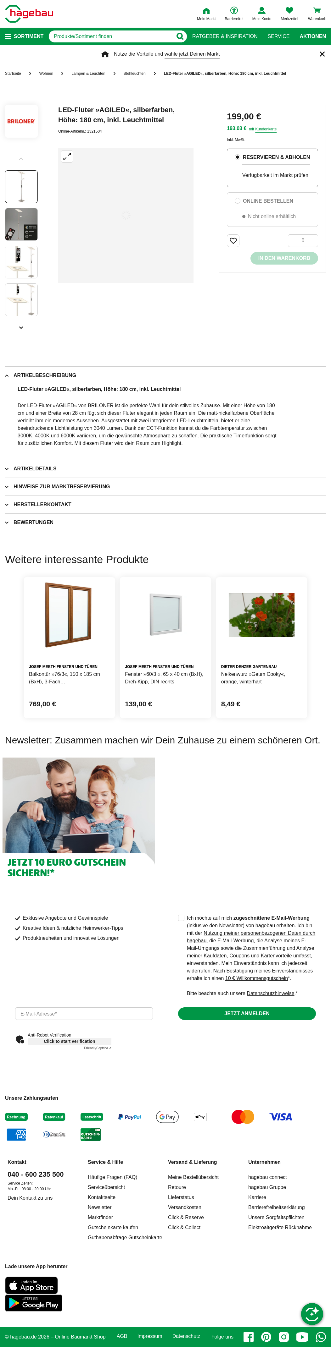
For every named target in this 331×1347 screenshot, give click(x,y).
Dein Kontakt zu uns (30, 1198)
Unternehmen (264, 1162)
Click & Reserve (186, 1217)
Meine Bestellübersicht (193, 1177)
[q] (111, 36)
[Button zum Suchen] (180, 36)
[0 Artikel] (303, 241)
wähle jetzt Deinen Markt (192, 54)
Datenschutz (186, 1336)
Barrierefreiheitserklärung (276, 1207)
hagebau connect (267, 1177)
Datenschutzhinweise (270, 993)
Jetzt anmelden (246, 1013)
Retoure (177, 1187)
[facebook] (249, 1337)
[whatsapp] (321, 1337)
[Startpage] (29, 14)
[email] (84, 1014)
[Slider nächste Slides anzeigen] (21, 325)
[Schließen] (322, 54)
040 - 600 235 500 (36, 1174)
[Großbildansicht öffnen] (126, 215)
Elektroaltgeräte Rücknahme (280, 1227)
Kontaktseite (101, 1197)
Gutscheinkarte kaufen (113, 1227)
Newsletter (100, 1207)
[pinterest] (266, 1337)
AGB (122, 1336)
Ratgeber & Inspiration (224, 36)
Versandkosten (184, 1207)
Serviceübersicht (106, 1187)
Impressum (149, 1336)
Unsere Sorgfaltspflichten (276, 1217)
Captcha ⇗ (97, 1048)
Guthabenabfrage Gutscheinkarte (125, 1237)
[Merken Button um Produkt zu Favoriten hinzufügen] (233, 240)
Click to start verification (69, 1041)
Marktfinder (100, 1217)
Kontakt (17, 1162)
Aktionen (313, 36)
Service (278, 36)
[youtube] (302, 1337)
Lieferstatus (181, 1197)
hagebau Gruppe (267, 1187)
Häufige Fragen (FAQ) (112, 1177)
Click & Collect (184, 1227)
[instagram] (284, 1337)
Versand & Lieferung (192, 1162)
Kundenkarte (266, 129)
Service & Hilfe (105, 1162)
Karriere (257, 1197)
